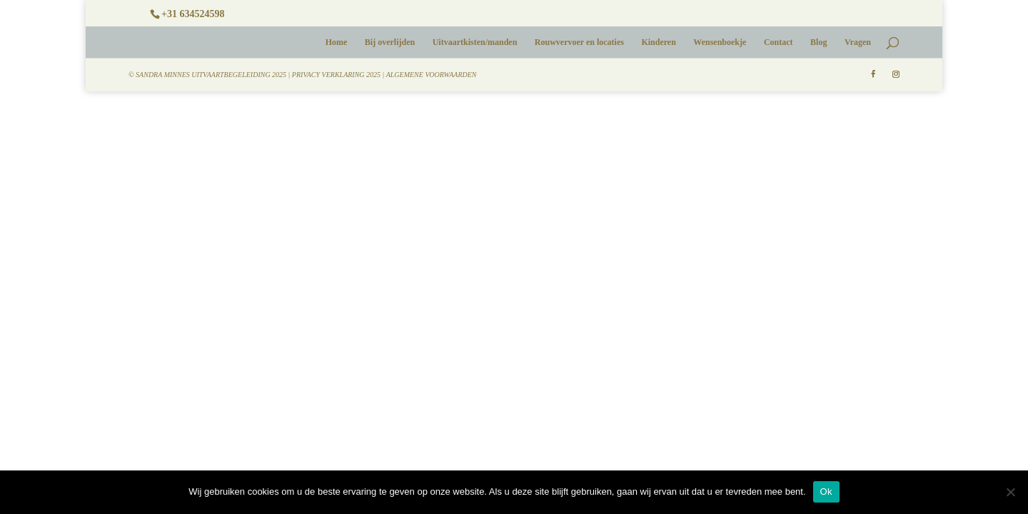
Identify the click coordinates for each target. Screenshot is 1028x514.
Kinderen (658, 42)
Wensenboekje (719, 42)
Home (337, 42)
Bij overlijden (390, 42)
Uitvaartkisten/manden (475, 42)
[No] (1010, 492)
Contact (778, 42)
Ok (826, 491)
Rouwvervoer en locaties (579, 42)
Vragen (858, 42)
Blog (818, 42)
